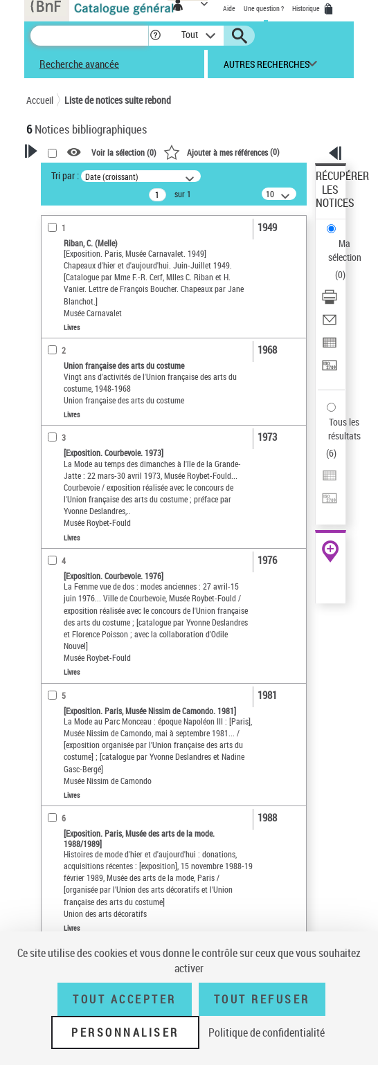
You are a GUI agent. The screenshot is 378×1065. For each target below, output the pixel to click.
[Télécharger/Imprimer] (329, 301)
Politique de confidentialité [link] (266, 1032)
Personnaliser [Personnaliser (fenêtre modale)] (125, 1032)
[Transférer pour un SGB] (329, 369)
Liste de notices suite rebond (117, 100)
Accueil (39, 100)
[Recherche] (89, 36)
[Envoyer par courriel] (329, 324)
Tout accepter (125, 999)
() (221, 151)
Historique (306, 8)
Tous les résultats (344, 428)
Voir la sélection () (123, 152)
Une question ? (264, 8)
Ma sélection (344, 250)
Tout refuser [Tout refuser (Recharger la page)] (262, 999)
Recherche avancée (79, 64)
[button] (155, 36)
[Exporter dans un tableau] (329, 347)
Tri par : (65, 175)
